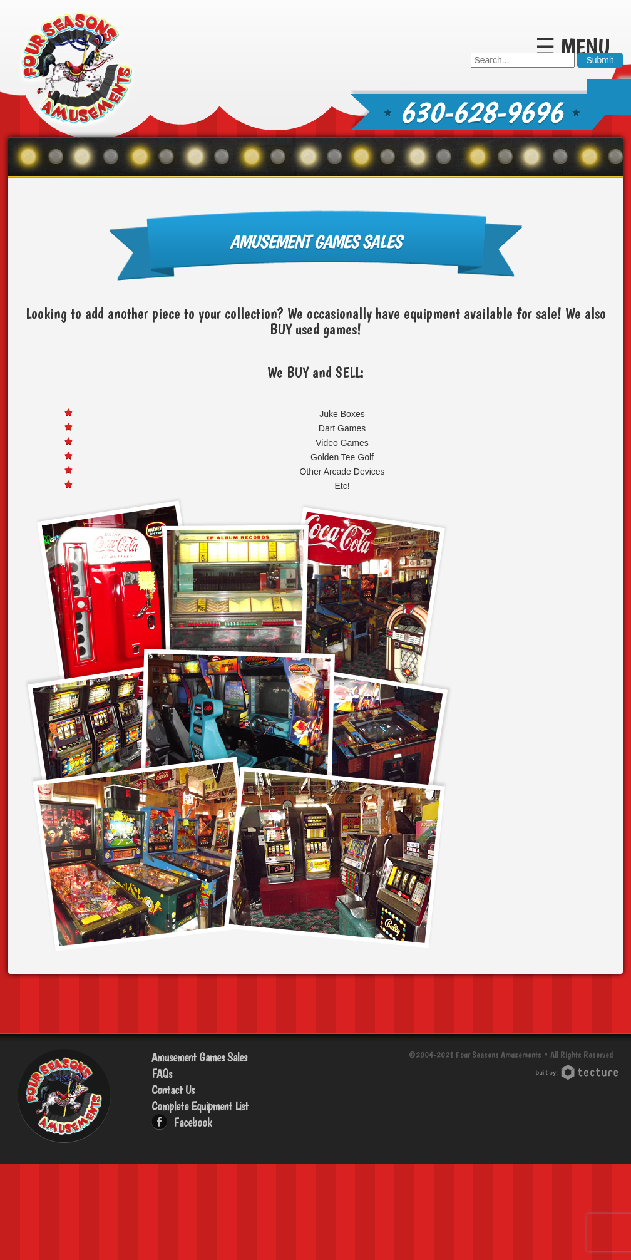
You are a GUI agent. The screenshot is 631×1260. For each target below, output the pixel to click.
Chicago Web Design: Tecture (579, 1072)
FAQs (161, 1073)
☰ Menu (572, 47)
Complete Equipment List (200, 1105)
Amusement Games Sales (199, 1057)
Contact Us (173, 1089)
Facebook (192, 1122)
